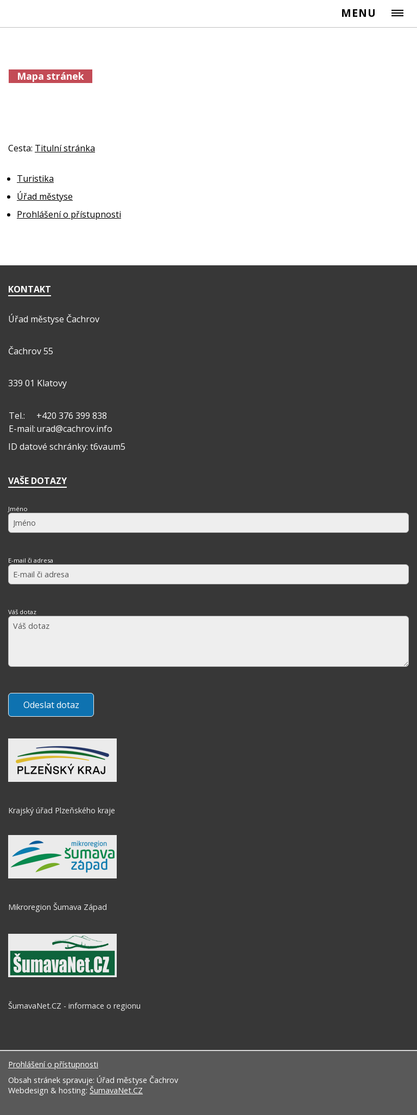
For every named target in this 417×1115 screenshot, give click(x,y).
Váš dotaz (22, 612)
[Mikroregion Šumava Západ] (62, 876)
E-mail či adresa (30, 560)
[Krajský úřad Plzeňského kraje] (62, 779)
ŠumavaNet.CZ (116, 1090)
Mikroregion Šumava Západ (57, 907)
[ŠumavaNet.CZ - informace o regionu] (62, 974)
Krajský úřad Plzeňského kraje (61, 810)
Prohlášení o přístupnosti (53, 1064)
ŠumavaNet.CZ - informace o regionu (74, 1006)
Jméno (18, 509)
